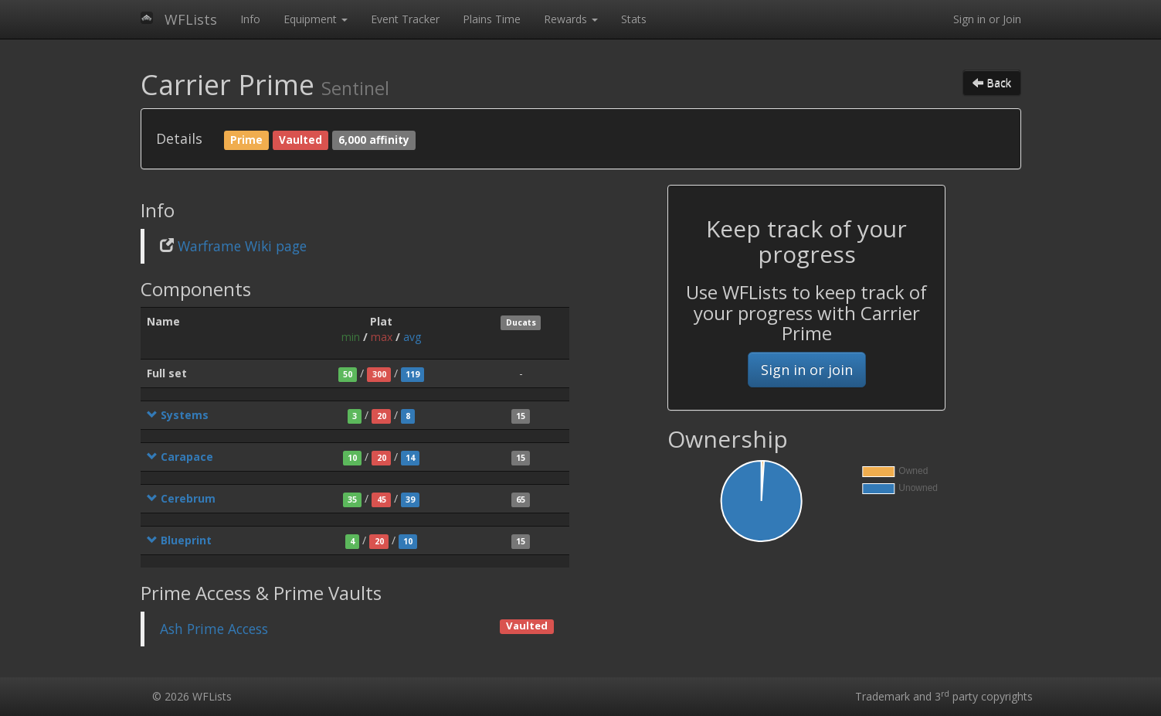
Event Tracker (405, 19)
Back (992, 82)
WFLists (191, 19)
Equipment (315, 19)
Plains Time (492, 19)
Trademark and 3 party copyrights (944, 696)
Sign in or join (807, 369)
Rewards (571, 19)
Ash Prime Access (214, 628)
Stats (634, 19)
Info (250, 19)
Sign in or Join (987, 19)
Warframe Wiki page (242, 246)
